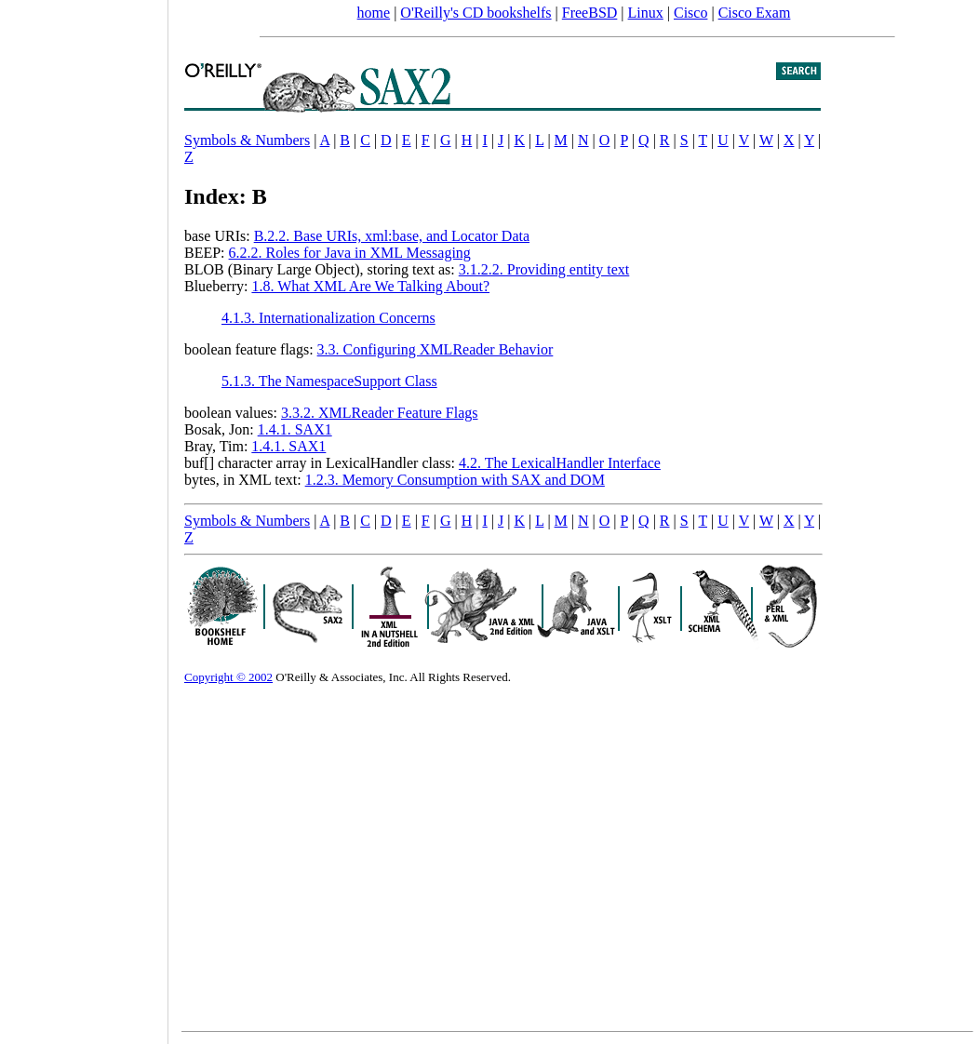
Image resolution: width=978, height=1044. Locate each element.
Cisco (690, 12)
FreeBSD (590, 12)
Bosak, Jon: (221, 429)
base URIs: (219, 236)
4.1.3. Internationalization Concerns (328, 318)
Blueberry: (217, 286)
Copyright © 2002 (228, 677)
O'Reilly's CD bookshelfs (475, 12)
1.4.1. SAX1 (295, 429)
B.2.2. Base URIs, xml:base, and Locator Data (391, 236)
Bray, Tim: (217, 446)
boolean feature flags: (250, 349)
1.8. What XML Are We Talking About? (370, 286)
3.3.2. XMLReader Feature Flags (379, 413)
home (374, 12)
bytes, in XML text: (244, 480)
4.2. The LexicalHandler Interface (560, 463)
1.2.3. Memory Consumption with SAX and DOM (455, 480)
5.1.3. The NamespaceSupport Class (329, 381)
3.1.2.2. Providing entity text (544, 269)
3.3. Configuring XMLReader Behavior (435, 349)
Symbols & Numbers (247, 140)
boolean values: (232, 413)
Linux (645, 12)
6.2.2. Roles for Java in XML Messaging (350, 253)
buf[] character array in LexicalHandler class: (321, 463)
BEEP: (206, 253)
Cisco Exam (754, 12)
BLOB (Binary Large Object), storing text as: (321, 269)
